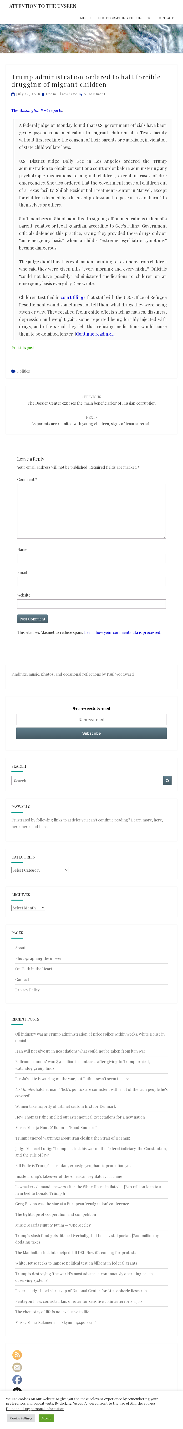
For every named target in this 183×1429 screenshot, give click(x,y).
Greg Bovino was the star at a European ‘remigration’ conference (72, 1203)
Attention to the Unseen (42, 6)
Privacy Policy (27, 989)
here (158, 819)
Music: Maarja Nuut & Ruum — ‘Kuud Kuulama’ (56, 1127)
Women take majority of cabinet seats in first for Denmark (65, 1106)
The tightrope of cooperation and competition (55, 1214)
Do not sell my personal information (35, 1408)
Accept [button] (46, 1418)
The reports (36, 110)
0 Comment (95, 94)
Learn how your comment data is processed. (122, 632)
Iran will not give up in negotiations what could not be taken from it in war (80, 1051)
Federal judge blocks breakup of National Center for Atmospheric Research (81, 1290)
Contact (166, 18)
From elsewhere (61, 94)
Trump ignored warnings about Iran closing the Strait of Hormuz (72, 1138)
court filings (73, 297)
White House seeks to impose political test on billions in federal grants (76, 1263)
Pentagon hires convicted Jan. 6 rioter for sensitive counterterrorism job (78, 1301)
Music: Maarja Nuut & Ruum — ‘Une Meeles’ (53, 1225)
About (20, 947)
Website (23, 595)
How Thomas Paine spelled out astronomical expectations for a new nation (80, 1116)
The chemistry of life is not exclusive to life (52, 1311)
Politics (23, 371)
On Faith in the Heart (33, 968)
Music (85, 18)
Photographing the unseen (124, 18)
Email (22, 572)
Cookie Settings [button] (21, 1418)
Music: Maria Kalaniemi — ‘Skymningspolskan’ (55, 1322)
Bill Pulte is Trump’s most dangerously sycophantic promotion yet (73, 1165)
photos (47, 674)
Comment (27, 479)
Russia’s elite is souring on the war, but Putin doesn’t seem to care (72, 1078)
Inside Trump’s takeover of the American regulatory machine (68, 1176)
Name (22, 549)
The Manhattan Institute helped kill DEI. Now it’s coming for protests (75, 1252)
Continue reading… (95, 334)
